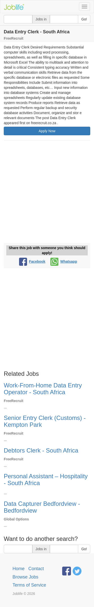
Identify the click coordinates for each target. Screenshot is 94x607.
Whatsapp (63, 261)
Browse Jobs (25, 576)
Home (19, 568)
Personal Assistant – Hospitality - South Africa (46, 479)
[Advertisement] (47, 193)
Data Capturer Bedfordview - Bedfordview (42, 507)
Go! (84, 19)
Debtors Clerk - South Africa (41, 450)
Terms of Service (29, 585)
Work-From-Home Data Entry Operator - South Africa (43, 388)
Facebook (32, 261)
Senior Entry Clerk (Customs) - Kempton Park (45, 421)
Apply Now (47, 131)
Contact (36, 568)
